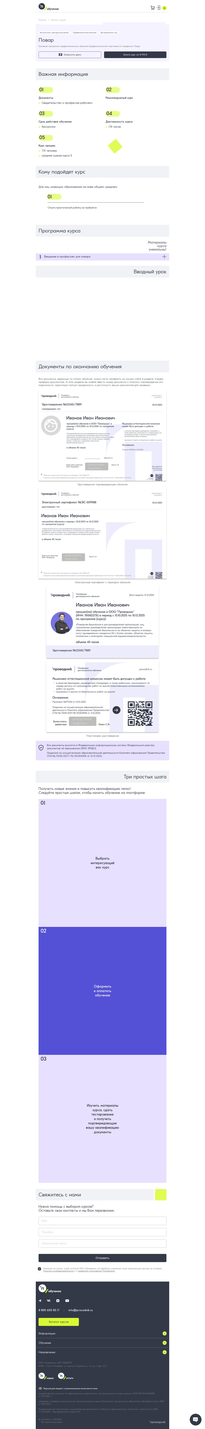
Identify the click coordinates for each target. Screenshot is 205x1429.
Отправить (102, 1258)
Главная (42, 20)
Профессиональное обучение (84, 33)
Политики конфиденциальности (58, 1271)
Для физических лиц (109, 33)
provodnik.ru (47, 1419)
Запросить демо (70, 54)
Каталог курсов (58, 20)
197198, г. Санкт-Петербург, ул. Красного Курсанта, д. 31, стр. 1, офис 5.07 (73, 1366)
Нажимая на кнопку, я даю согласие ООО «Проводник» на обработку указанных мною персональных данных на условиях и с (100, 1269)
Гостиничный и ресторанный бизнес (54, 33)
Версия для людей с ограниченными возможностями (70, 1388)
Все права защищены (51, 1422)
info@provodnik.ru (80, 1310)
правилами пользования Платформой (96, 1271)
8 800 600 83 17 (49, 1310)
